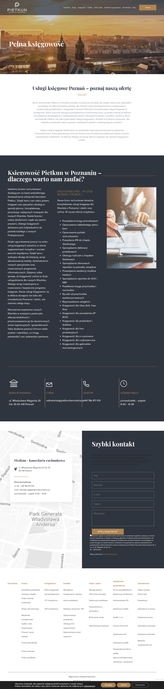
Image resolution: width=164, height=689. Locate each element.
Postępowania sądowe (72, 594)
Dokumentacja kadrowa (99, 625)
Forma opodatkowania (122, 590)
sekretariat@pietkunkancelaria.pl (65, 400)
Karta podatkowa (70, 600)
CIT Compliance (51, 600)
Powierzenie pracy (145, 617)
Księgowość (82, 8)
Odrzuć (125, 685)
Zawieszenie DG (119, 634)
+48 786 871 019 (92, 400)
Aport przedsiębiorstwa (122, 657)
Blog (134, 8)
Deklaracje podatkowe (98, 600)
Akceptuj (109, 685)
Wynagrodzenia (95, 590)
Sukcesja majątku (29, 594)
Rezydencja (142, 600)
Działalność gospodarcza (112, 8)
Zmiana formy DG (120, 625)
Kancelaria (67, 8)
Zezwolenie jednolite (146, 634)
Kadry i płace (98, 8)
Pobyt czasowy (144, 590)
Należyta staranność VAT (73, 609)
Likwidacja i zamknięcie (123, 662)
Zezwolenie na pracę (146, 609)
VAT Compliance (51, 609)
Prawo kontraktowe (29, 642)
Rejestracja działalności (123, 594)
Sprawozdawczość (51, 594)
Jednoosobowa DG (121, 600)
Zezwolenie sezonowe (146, 625)
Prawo (74, 8)
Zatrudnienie (126, 8)
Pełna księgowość (51, 590)
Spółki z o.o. (118, 617)
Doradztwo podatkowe (31, 590)
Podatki (89, 8)
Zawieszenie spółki (121, 642)
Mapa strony (73, 677)
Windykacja (68, 590)
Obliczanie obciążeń (97, 594)
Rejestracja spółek (120, 609)
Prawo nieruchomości (30, 609)
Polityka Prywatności (110, 554)
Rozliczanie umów (96, 617)
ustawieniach (90, 686)
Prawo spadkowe (28, 657)
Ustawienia (141, 685)
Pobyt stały (142, 594)
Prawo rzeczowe (28, 651)
